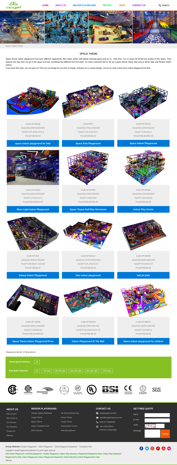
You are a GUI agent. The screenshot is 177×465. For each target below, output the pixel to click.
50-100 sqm (60, 371)
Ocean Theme (66, 417)
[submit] (165, 434)
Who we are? (11, 414)
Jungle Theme (36, 417)
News (122, 5)
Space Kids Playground (88, 143)
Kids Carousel (36, 430)
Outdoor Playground (29, 447)
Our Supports (11, 427)
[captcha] (160, 426)
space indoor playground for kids (33, 143)
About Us (60, 5)
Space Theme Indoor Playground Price (33, 341)
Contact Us (138, 5)
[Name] (157, 415)
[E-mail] (157, 420)
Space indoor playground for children (143, 341)
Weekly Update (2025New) (41, 413)
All (37, 362)
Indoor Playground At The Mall (88, 341)
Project (107, 5)
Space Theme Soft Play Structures (88, 209)
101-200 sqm (75, 371)
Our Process (11, 422)
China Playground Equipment (66, 447)
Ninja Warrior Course (69, 426)
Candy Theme (66, 422)
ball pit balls (143, 275)
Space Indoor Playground (143, 143)
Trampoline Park (85, 447)
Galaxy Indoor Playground (33, 275)
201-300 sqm (92, 371)
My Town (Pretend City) (70, 413)
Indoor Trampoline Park (40, 426)
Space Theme (36, 422)
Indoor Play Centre (143, 209)
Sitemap (9, 435)
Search (165, 5)
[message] (152, 434)
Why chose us (11, 418)
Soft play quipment (68, 430)
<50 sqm (46, 371)
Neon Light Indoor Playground (33, 209)
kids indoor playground (88, 275)
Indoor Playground (84, 5)
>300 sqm (106, 371)
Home (45, 5)
